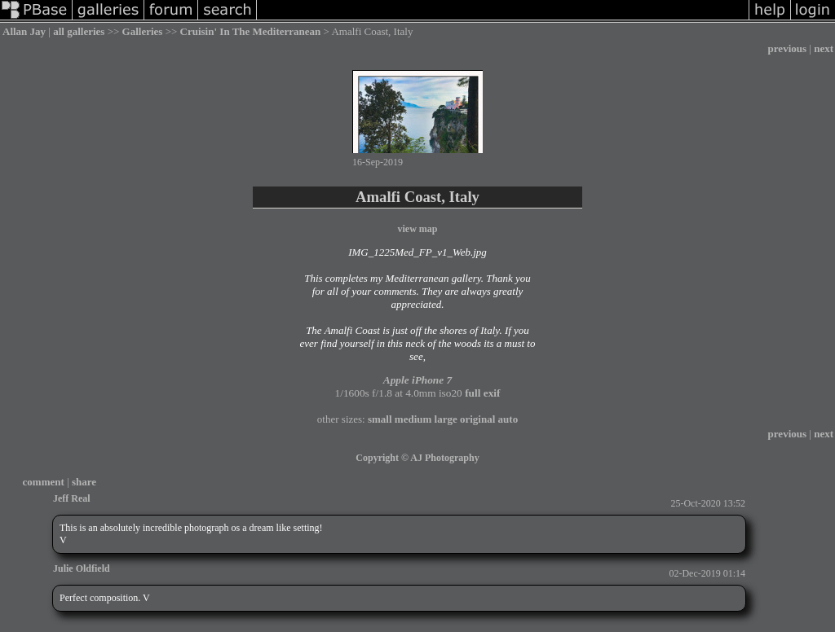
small (380, 419)
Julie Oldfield (81, 568)
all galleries (78, 31)
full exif (482, 393)
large (446, 419)
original (477, 419)
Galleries (142, 31)
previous (787, 48)
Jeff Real (72, 498)
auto (508, 419)
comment (43, 482)
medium (413, 419)
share (84, 482)
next (823, 48)
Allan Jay (24, 31)
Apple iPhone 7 (417, 380)
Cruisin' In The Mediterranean (250, 31)
